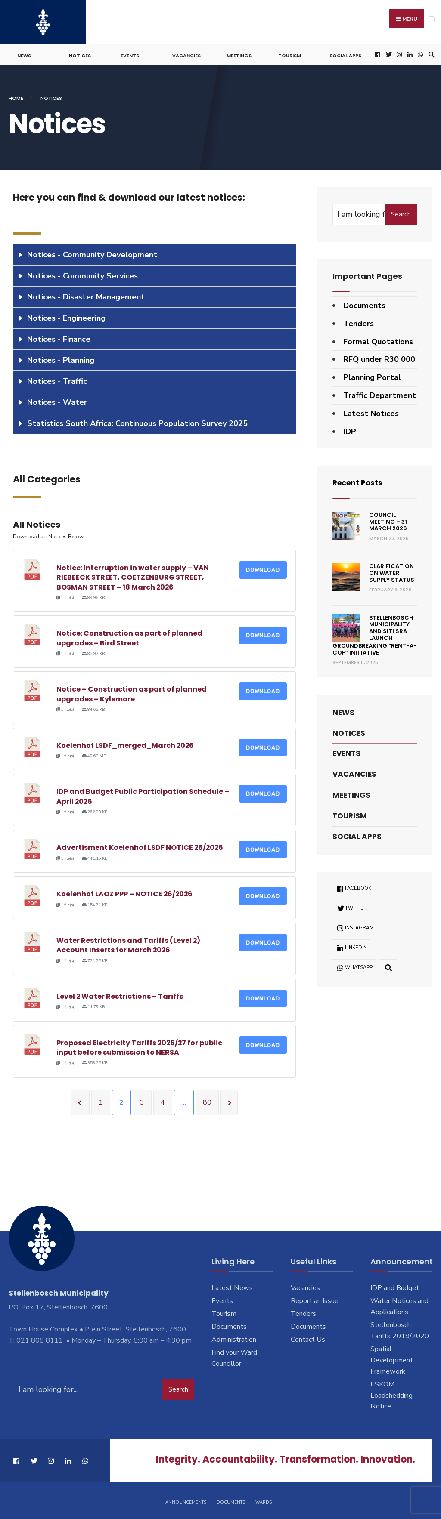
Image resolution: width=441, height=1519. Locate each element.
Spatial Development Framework (391, 1359)
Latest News (232, 1286)
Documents (364, 304)
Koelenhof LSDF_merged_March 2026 (125, 744)
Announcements (185, 1501)
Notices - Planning (60, 359)
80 (207, 1101)
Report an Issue (315, 1299)
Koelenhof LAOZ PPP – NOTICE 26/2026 (125, 893)
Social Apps (345, 54)
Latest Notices (371, 412)
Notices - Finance (58, 338)
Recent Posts (358, 481)
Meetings (239, 54)
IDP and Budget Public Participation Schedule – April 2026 (142, 795)
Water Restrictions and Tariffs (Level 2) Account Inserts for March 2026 (128, 944)
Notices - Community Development (92, 253)
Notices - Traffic (57, 380)
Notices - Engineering (66, 317)
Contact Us (308, 1338)
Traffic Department (379, 394)
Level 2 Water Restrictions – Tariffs (119, 995)
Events (130, 54)
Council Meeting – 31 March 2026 (388, 520)
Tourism (289, 54)
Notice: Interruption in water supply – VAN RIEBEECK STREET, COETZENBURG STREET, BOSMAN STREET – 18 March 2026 (132, 575)
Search (401, 213)
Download (263, 568)
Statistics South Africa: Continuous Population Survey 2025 (137, 422)
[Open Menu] (432, 19)
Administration (233, 1338)
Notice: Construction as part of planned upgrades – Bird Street (129, 636)
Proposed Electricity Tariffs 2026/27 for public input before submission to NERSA (140, 1046)
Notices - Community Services (82, 274)
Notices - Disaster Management (86, 295)
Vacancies (186, 54)
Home (16, 96)
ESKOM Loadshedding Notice (391, 1394)
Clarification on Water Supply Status (391, 571)
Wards (263, 1501)
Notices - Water (57, 401)
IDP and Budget (394, 1286)
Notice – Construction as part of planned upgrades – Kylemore (131, 692)
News (24, 54)
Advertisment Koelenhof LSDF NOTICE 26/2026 (140, 846)
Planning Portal (372, 376)
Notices (80, 54)
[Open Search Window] (430, 53)
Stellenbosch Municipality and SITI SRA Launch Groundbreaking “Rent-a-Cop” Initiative (374, 633)
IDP (349, 430)
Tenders (358, 322)
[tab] (154, 253)
